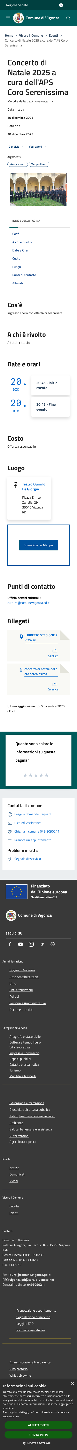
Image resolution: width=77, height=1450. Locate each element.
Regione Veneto (17, 4)
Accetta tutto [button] (38, 1425)
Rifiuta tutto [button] (38, 1434)
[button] (39, 1443)
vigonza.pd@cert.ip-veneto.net (31, 1279)
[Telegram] (42, 944)
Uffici (13, 983)
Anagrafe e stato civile (25, 1036)
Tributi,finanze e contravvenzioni (32, 1116)
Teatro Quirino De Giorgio (33, 486)
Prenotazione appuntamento (36, 1310)
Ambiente (16, 1122)
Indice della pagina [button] (26, 220)
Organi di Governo (22, 970)
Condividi (17, 146)
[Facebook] (10, 944)
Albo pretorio (18, 1368)
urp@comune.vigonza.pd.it (31, 1274)
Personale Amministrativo (27, 1003)
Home (9, 35)
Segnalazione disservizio (33, 1316)
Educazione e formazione (26, 1102)
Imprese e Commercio (24, 1052)
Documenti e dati (21, 1009)
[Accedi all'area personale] (61, 5)
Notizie (14, 1167)
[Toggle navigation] (8, 17)
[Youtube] (20, 944)
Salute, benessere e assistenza (30, 1129)
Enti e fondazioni (21, 989)
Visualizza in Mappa (38, 545)
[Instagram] (31, 944)
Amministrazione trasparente (30, 1362)
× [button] (72, 1383)
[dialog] (38, 1414)
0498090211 (36, 1284)
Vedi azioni (38, 146)
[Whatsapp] (52, 944)
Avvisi (13, 1180)
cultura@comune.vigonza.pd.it (28, 602)
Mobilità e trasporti (22, 1076)
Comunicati (17, 1174)
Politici (14, 996)
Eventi (53, 35)
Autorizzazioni (19, 1135)
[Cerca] (68, 18)
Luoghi (14, 1206)
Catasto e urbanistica (24, 1064)
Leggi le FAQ (25, 1323)
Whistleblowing (20, 1375)
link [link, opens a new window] (17, 1416)
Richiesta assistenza (30, 1330)
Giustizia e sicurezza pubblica (29, 1109)
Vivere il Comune (31, 35)
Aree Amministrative (24, 976)
